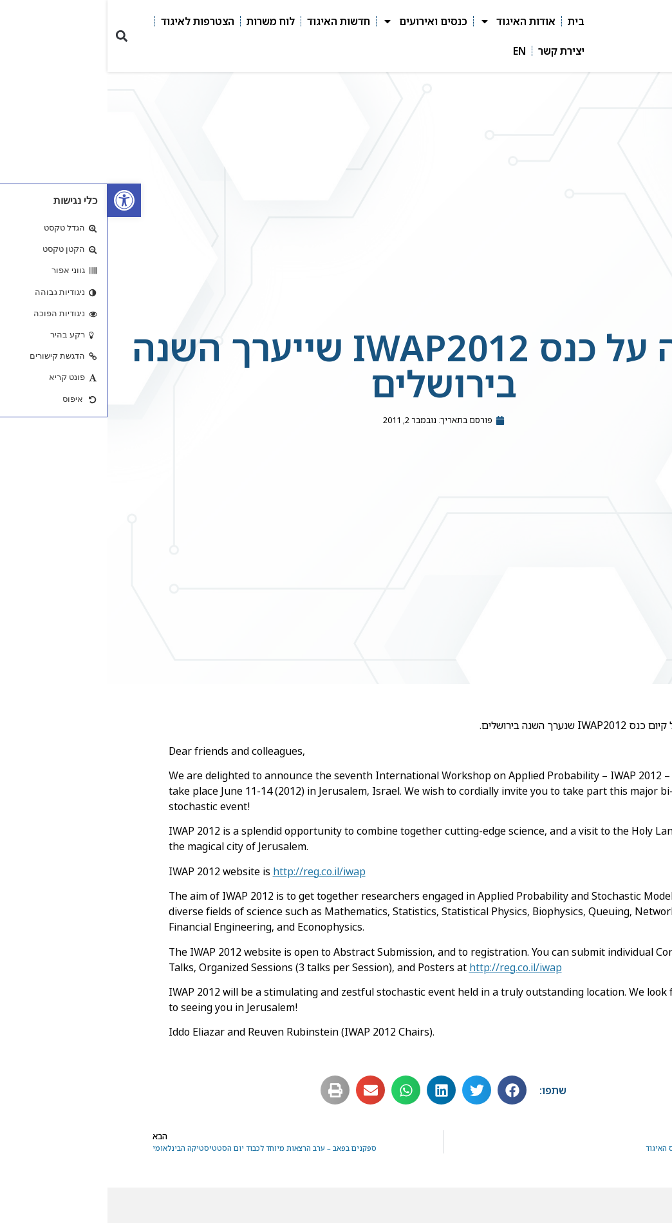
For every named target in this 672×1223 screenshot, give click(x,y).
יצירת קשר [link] (454, 51)
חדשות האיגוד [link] (231, 21)
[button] (13, 36)
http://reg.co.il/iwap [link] (211, 871)
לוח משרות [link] (163, 21)
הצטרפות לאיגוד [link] (90, 21)
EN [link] (412, 51)
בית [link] (468, 21)
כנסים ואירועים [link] (317, 21)
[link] (16, 200)
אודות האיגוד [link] (410, 21)
